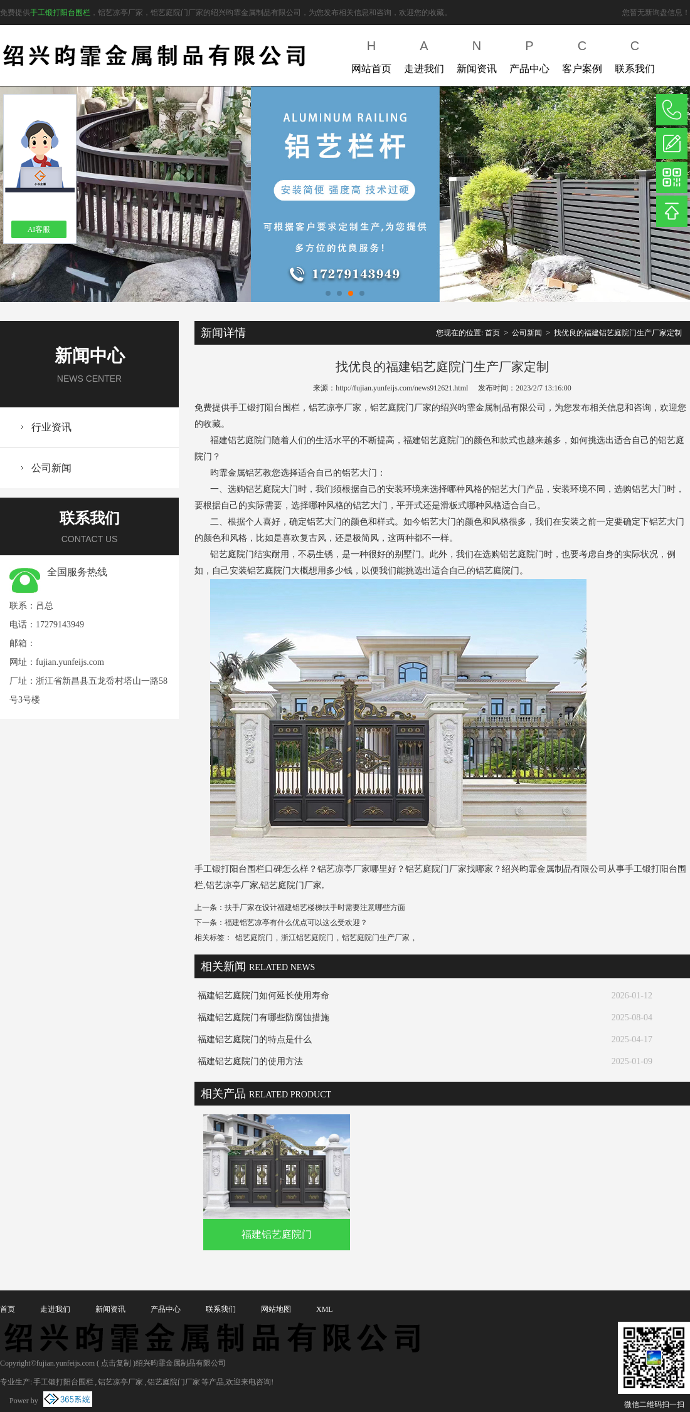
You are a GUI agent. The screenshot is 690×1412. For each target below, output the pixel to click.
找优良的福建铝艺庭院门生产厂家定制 (618, 332)
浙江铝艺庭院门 (307, 937)
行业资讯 (51, 427)
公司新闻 (51, 468)
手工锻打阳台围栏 (60, 12)
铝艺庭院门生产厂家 (376, 937)
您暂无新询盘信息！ (656, 12)
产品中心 (529, 54)
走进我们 (424, 54)
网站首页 (371, 54)
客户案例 (582, 54)
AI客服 (39, 229)
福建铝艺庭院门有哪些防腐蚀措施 (263, 1017)
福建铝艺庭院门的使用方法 (250, 1061)
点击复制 (116, 1363)
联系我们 (635, 54)
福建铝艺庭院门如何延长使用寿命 (263, 995)
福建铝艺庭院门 (277, 1234)
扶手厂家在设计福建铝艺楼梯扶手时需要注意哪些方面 (315, 907)
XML (324, 1309)
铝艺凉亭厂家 (120, 1382)
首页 (492, 332)
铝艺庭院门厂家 (173, 1382)
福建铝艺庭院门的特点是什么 (255, 1039)
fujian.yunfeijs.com (70, 662)
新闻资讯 (477, 54)
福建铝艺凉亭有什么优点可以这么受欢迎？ (296, 922)
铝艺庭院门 (254, 937)
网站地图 (276, 1309)
